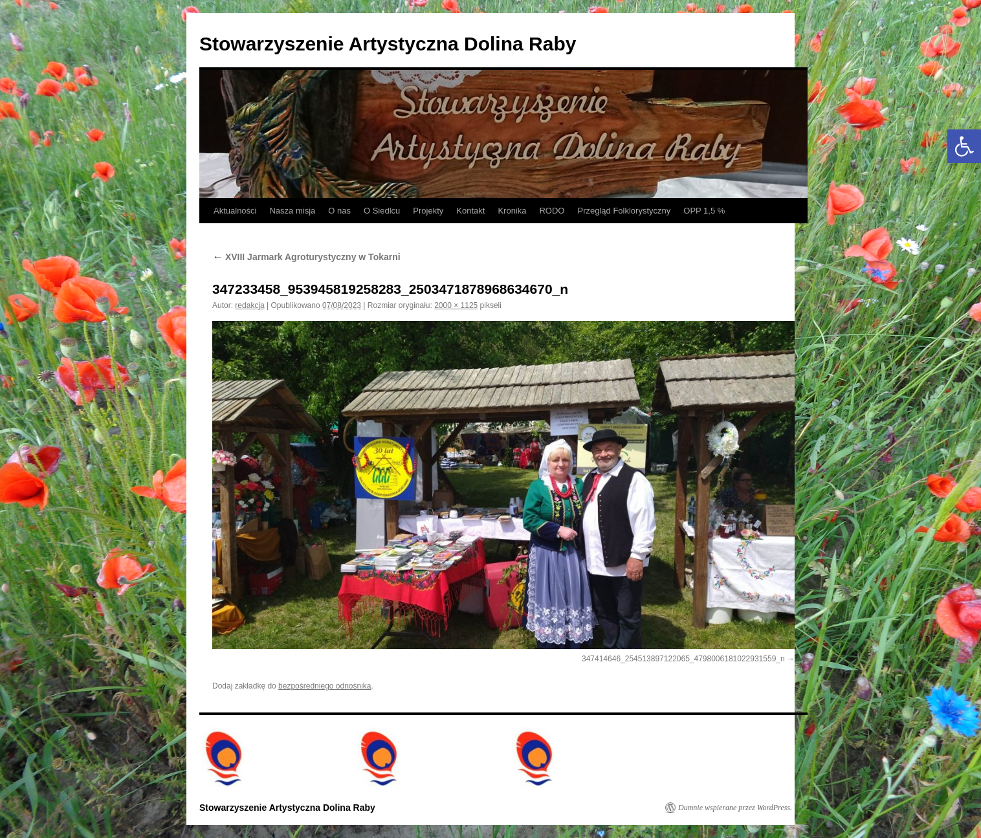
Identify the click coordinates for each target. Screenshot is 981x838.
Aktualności (235, 210)
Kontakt (470, 210)
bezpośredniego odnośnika (324, 685)
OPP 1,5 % (704, 210)
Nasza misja (292, 210)
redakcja (249, 305)
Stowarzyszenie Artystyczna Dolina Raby (387, 43)
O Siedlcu (382, 210)
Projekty (428, 210)
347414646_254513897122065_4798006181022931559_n (683, 658)
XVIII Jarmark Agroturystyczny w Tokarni (306, 257)
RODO (551, 210)
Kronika (512, 210)
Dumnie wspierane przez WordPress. (735, 807)
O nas (339, 210)
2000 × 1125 (456, 305)
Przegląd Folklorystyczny (623, 210)
